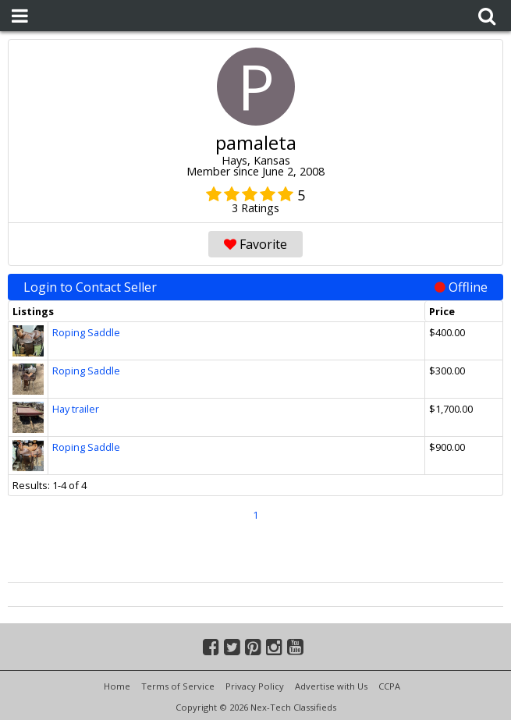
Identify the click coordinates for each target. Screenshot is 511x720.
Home (117, 686)
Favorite (255, 244)
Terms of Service (178, 686)
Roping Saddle (86, 332)
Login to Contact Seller (255, 287)
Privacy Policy (254, 686)
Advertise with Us (331, 686)
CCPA (389, 686)
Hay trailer (75, 409)
